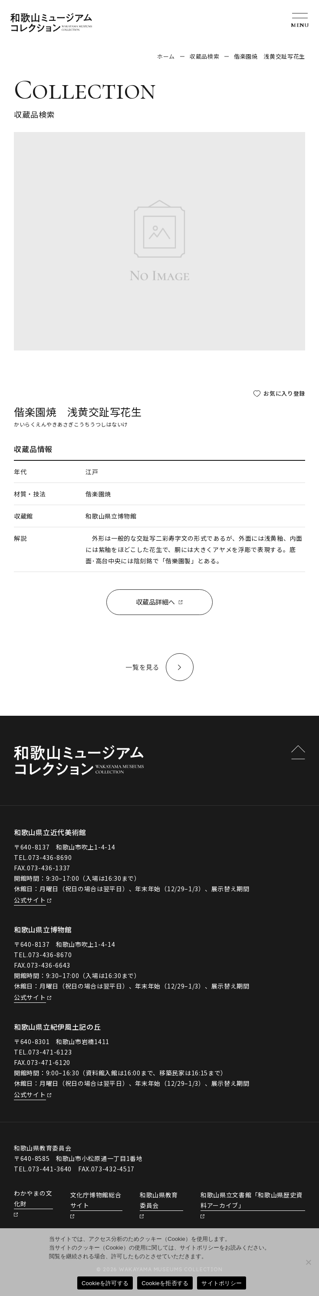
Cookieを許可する (105, 1283)
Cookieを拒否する (164, 1283)
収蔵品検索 (204, 56)
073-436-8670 (50, 955)
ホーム (166, 56)
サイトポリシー (221, 1283)
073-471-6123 (50, 1052)
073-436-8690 (50, 857)
